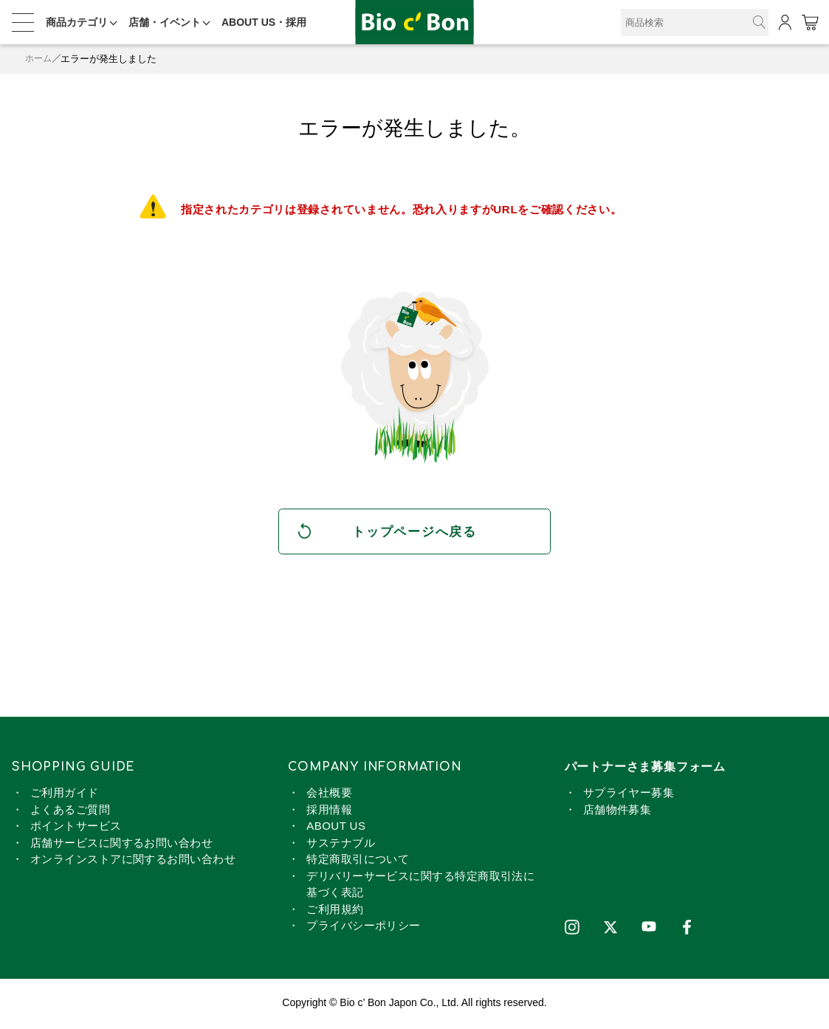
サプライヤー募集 (629, 795)
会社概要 (329, 795)
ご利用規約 (334, 911)
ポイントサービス (76, 828)
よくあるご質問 (70, 811)
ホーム (39, 58)
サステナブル (340, 845)
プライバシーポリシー (363, 928)
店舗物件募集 (617, 811)
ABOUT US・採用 (263, 22)
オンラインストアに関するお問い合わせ (132, 862)
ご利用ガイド (64, 795)
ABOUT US (335, 828)
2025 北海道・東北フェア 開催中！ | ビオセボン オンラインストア (415, 22)
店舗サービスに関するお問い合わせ (121, 845)
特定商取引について (357, 862)
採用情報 (329, 811)
